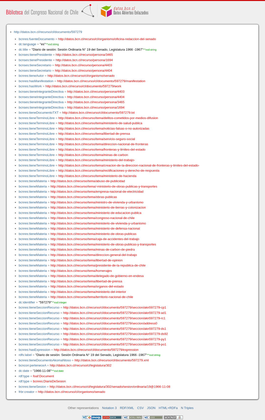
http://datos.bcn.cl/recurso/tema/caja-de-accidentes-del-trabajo (95, 239)
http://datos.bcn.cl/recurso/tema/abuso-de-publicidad (88, 181)
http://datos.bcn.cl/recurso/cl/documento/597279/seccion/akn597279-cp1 (114, 307)
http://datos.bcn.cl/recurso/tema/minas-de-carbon (93, 155)
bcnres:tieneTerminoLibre (37, 118)
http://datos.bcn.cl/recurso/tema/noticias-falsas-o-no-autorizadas (103, 128)
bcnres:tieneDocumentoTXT (38, 112)
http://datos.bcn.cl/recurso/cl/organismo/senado (81, 75)
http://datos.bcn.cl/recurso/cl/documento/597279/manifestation (101, 81)
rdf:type (24, 376)
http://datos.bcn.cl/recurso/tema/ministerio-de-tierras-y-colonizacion (98, 207)
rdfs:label (25, 355)
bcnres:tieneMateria (33, 181)
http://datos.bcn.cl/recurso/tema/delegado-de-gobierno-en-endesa (97, 276)
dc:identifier (27, 302)
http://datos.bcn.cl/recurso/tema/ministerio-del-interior (88, 292)
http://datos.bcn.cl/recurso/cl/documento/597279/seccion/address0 (110, 323)
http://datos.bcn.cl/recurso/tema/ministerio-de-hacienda (97, 176)
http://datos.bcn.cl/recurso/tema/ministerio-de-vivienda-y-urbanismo (98, 223)
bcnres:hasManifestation (36, 81)
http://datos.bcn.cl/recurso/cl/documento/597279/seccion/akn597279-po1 (114, 344)
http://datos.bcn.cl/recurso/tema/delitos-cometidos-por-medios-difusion (108, 118)
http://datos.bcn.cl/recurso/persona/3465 (84, 54)
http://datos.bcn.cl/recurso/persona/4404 (83, 70)
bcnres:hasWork (30, 86)
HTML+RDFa (168, 408)
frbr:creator (26, 392)
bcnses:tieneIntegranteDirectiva (41, 91)
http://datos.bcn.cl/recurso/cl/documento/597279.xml (112, 360)
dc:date (24, 371)
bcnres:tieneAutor (31, 75)
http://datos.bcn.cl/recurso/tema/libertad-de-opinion (87, 260)
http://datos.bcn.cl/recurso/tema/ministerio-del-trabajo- (96, 160)
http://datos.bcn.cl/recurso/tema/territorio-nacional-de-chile (92, 297)
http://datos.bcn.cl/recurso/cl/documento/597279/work (83, 86)
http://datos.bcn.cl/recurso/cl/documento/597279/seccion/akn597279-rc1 (114, 318)
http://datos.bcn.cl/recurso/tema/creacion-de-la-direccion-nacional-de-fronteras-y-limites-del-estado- (128, 165)
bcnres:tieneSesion (32, 386)
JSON (151, 408)
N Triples (187, 408)
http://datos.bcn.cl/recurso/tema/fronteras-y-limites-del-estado (101, 149)
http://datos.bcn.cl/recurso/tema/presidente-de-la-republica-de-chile (98, 265)
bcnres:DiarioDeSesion (49, 381)
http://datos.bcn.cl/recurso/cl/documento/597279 (48, 32)
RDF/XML (127, 408)
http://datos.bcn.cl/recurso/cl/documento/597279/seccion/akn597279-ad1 (114, 313)
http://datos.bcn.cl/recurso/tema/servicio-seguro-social (96, 139)
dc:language (27, 44)
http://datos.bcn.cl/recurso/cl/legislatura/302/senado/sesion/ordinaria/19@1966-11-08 (110, 386)
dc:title (23, 49)
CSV (140, 408)
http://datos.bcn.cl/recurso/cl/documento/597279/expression (96, 350)
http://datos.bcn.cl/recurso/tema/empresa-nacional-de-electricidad (97, 191)
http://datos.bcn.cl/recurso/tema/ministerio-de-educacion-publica (96, 213)
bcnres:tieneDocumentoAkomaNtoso (45, 360)
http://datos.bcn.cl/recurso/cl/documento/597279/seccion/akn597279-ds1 (114, 329)
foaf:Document (43, 376)
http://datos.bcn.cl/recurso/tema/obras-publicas (84, 197)
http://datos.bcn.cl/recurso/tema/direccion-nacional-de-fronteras (103, 144)
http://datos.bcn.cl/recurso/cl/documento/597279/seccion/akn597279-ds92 (115, 334)
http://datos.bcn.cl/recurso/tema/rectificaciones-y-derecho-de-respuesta (108, 170)
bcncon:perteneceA (32, 365)
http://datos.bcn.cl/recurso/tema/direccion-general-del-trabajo (94, 255)
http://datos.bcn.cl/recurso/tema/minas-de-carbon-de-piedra (93, 249)
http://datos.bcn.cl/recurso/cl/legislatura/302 (80, 365)
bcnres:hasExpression (34, 350)
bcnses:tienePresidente (35, 54)
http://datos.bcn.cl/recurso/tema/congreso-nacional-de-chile (93, 218)
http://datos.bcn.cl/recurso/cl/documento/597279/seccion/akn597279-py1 (114, 339)
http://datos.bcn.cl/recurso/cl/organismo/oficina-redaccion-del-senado (107, 39)
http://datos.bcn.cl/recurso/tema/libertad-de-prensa (94, 133)
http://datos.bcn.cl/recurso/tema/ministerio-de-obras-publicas (93, 234)
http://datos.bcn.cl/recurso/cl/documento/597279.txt (98, 112)
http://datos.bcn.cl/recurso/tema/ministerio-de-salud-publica (100, 123)
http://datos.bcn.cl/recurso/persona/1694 (84, 60)
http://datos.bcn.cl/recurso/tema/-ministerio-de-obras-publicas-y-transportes (104, 186)
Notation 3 (109, 408)
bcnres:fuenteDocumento (36, 39)
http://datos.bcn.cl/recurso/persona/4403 (83, 65)
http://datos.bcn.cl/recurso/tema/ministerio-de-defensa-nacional (95, 228)
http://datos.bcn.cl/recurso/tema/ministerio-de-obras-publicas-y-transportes (103, 244)
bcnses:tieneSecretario (35, 65)
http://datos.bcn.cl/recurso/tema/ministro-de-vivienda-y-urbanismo (97, 202)
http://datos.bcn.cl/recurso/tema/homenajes (81, 271)
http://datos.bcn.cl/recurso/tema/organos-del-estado (87, 286)
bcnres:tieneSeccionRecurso (39, 307)
